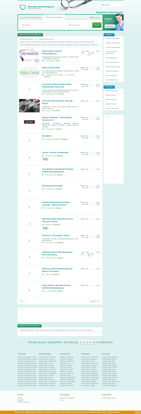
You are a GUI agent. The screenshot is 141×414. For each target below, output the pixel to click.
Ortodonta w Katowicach (67, 373)
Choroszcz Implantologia (113, 47)
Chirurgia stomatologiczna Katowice (28, 371)
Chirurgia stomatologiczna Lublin (27, 369)
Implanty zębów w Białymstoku (47, 373)
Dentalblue (47, 136)
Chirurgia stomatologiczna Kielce (27, 383)
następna (93, 301)
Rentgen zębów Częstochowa (111, 381)
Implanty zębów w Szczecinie (47, 369)
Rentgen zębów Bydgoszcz (110, 385)
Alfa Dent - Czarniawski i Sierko (56, 235)
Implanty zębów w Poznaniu (47, 367)
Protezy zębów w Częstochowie (90, 377)
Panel (61, 400)
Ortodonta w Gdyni (65, 375)
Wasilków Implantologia (112, 38)
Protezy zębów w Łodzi (87, 361)
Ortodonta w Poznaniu (66, 371)
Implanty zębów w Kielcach (46, 379)
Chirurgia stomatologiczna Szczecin (28, 373)
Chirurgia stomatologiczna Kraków (27, 359)
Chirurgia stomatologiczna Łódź (27, 361)
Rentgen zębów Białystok (109, 375)
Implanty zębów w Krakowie (47, 359)
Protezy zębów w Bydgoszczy (89, 383)
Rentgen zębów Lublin (108, 369)
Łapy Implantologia (111, 75)
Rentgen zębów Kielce (108, 383)
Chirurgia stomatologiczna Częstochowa (29, 377)
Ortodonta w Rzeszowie (67, 385)
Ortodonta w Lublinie (66, 367)
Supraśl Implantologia (112, 71)
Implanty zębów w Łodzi (45, 363)
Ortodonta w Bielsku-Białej (67, 381)
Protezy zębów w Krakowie (89, 359)
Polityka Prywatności (23, 402)
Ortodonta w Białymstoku (67, 379)
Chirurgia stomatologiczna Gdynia (27, 379)
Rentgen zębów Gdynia (109, 379)
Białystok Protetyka (111, 104)
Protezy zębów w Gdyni (88, 385)
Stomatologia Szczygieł (52, 186)
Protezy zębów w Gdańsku (89, 367)
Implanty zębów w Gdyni (46, 377)
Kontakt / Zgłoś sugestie (109, 398)
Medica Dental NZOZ (51, 68)
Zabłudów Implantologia (112, 43)
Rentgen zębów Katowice (109, 373)
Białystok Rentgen (111, 95)
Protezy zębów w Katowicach (89, 373)
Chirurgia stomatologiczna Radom (27, 385)
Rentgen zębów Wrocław (109, 365)
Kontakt (20, 398)
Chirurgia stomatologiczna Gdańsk (27, 367)
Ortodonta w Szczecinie (67, 369)
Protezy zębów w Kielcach (88, 381)
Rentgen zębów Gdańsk (109, 363)
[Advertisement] (113, 150)
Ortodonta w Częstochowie (67, 377)
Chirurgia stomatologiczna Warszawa (28, 357)
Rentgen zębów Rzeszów (109, 377)
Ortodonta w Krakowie (66, 359)
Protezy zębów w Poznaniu (89, 365)
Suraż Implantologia (111, 58)
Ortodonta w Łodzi (65, 363)
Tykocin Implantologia (112, 80)
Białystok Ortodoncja (112, 91)
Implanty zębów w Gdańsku (47, 365)
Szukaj (96, 25)
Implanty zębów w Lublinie (46, 375)
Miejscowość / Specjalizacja (54, 17)
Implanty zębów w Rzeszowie (47, 383)
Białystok (47, 76)
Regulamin (21, 400)
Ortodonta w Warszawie (67, 357)
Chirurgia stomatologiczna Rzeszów (28, 375)
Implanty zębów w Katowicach (47, 371)
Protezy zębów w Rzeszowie (89, 379)
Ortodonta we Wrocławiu (67, 361)
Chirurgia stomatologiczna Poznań (27, 365)
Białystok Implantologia (112, 108)
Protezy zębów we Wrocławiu (89, 363)
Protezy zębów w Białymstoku (89, 375)
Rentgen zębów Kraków (109, 359)
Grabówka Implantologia (113, 66)
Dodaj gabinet (110, 26)
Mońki (58, 61)
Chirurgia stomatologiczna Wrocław (28, 363)
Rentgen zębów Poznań (109, 371)
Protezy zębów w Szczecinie (89, 371)
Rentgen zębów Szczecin (109, 367)
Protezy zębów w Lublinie (88, 369)
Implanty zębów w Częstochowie (48, 381)
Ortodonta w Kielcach (66, 383)
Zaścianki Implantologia (112, 62)
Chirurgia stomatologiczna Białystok (28, 381)
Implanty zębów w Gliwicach (47, 385)
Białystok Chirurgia (111, 99)
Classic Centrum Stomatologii (55, 152)
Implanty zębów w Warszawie (47, 357)
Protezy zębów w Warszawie (89, 357)
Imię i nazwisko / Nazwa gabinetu (30, 17)
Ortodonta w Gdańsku (66, 365)
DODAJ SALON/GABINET (67, 398)
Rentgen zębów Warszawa (110, 357)
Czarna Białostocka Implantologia (111, 52)
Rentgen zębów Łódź (108, 361)
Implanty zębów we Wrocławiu (47, 361)
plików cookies (30, 412)
